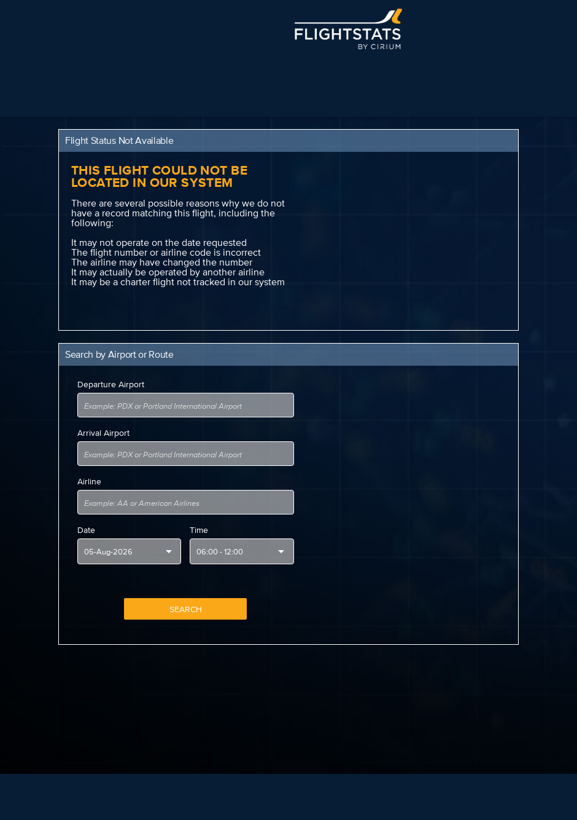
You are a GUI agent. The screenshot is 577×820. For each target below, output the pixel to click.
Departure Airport (110, 384)
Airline (89, 481)
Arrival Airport (103, 433)
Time (199, 530)
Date (86, 530)
